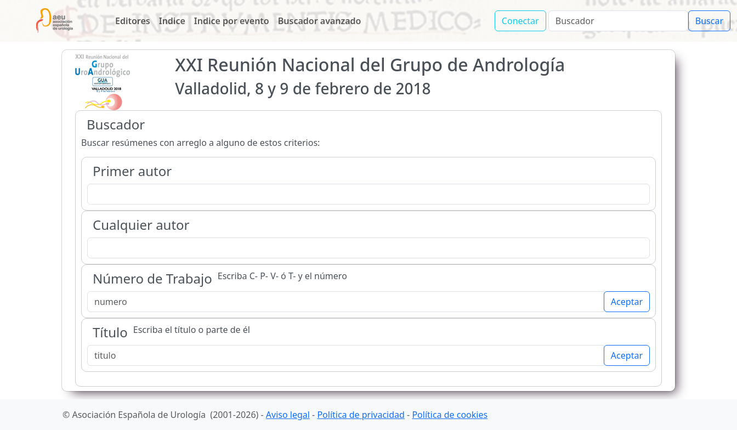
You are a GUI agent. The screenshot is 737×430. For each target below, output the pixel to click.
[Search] (618, 20)
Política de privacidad (361, 415)
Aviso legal (288, 415)
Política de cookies (449, 415)
